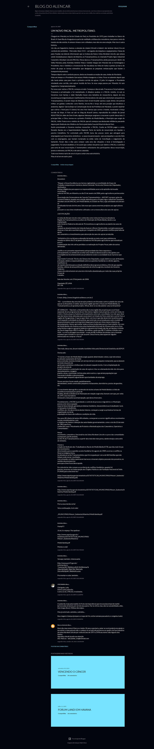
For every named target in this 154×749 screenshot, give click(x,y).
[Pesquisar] (122, 6)
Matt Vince (83, 743)
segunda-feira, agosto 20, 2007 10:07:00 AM (70, 339)
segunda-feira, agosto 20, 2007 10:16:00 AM (70, 517)
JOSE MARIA (61, 584)
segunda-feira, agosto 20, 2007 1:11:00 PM (70, 594)
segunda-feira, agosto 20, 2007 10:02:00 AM (70, 288)
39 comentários (72, 675)
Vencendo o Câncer (72, 671)
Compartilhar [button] (32, 27)
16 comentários (72, 713)
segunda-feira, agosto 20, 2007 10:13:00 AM (70, 480)
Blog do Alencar (52, 6)
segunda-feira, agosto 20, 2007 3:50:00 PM (70, 619)
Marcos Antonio (62, 625)
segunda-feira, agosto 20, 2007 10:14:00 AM (70, 495)
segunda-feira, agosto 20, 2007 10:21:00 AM (70, 578)
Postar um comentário (59, 646)
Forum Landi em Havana (74, 709)
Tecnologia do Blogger (77, 738)
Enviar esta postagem (66, 164)
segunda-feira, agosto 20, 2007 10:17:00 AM (70, 550)
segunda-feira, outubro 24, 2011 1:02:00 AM (70, 641)
